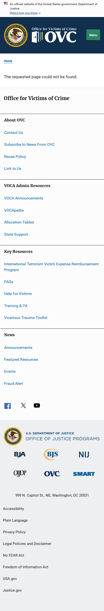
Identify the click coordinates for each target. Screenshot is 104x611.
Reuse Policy (15, 156)
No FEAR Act (13, 555)
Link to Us (12, 168)
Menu (93, 35)
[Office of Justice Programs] (16, 35)
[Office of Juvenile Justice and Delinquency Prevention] (20, 478)
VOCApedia (14, 210)
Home (8, 61)
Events (10, 371)
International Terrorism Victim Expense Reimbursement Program (51, 267)
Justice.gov (12, 590)
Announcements (18, 347)
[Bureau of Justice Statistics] (52, 461)
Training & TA (15, 305)
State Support (16, 234)
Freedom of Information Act (25, 567)
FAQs (8, 281)
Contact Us (13, 132)
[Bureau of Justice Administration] (20, 458)
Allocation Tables (19, 222)
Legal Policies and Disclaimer (27, 544)
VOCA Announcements (23, 198)
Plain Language (15, 520)
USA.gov (10, 579)
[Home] (56, 35)
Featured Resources (21, 359)
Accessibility (13, 509)
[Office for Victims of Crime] (52, 477)
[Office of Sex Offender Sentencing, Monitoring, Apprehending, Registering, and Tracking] (84, 477)
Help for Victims (18, 293)
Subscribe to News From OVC (29, 144)
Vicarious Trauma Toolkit (25, 317)
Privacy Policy (14, 532)
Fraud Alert (13, 383)
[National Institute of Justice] (84, 458)
